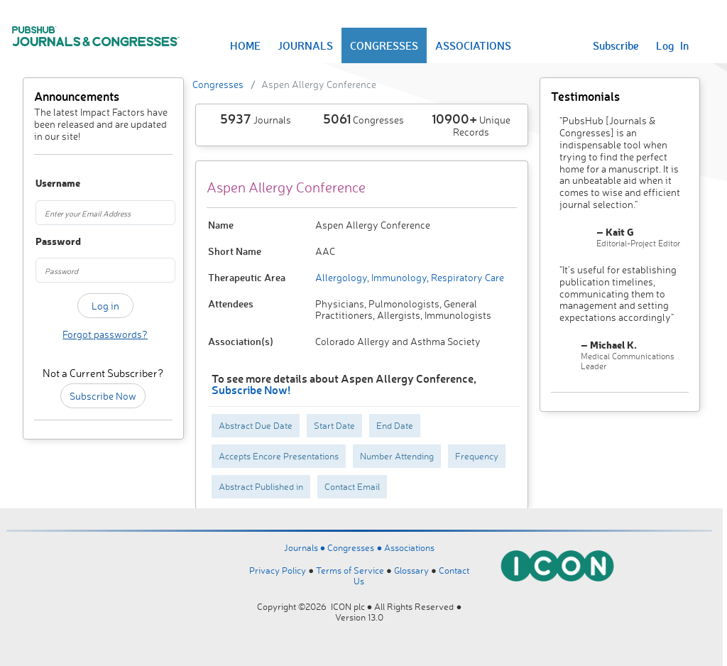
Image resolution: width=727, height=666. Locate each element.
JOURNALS (305, 45)
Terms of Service (350, 570)
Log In (672, 45)
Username (45, 184)
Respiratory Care (466, 277)
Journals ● (306, 547)
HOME (245, 45)
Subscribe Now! (251, 389)
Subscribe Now (103, 396)
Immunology (398, 277)
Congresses (218, 84)
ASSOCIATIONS (473, 45)
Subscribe (616, 45)
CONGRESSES (384, 45)
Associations (409, 547)
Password (45, 242)
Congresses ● (355, 547)
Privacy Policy (277, 570)
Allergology (341, 277)
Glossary (411, 570)
